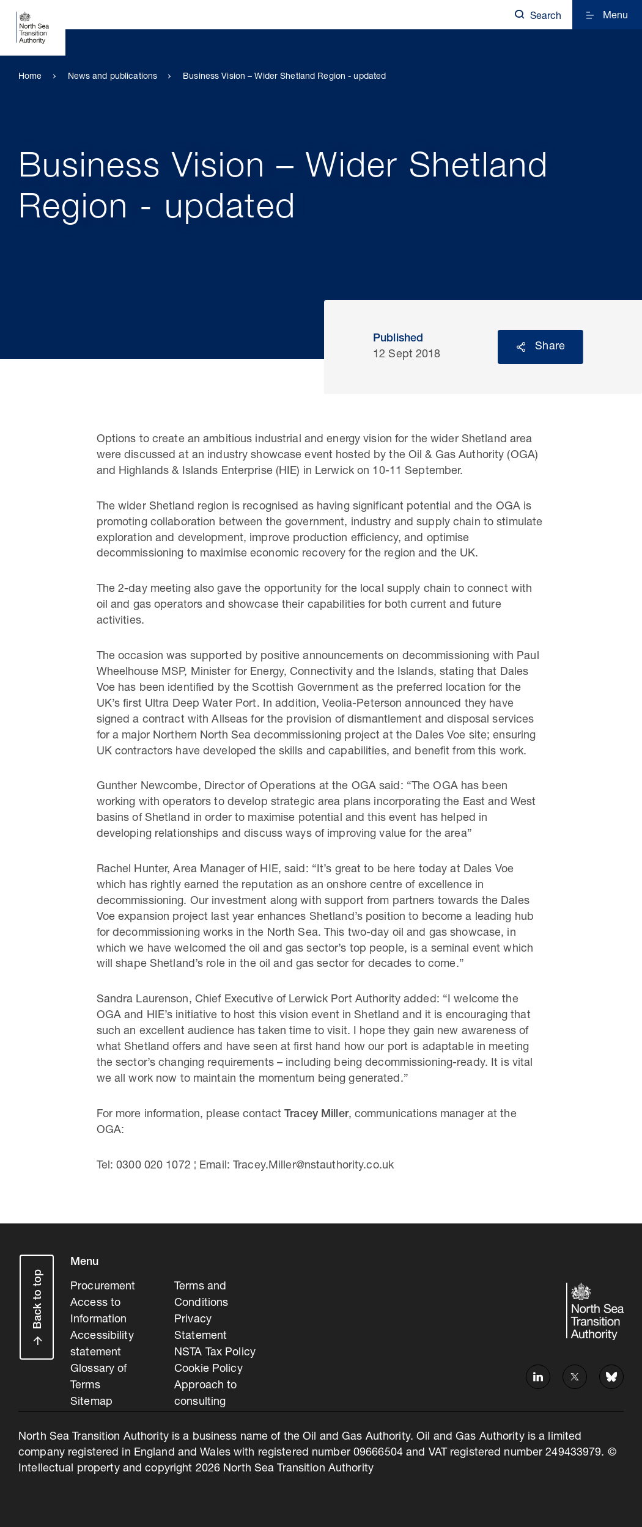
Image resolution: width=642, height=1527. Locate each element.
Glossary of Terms (98, 1373)
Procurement (102, 1286)
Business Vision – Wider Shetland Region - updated (284, 77)
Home (30, 77)
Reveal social (521, 347)
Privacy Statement (200, 1325)
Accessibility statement (102, 1341)
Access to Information (98, 1309)
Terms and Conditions (201, 1294)
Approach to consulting (205, 1389)
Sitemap (91, 1396)
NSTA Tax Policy (215, 1349)
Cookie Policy (208, 1365)
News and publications (113, 77)
